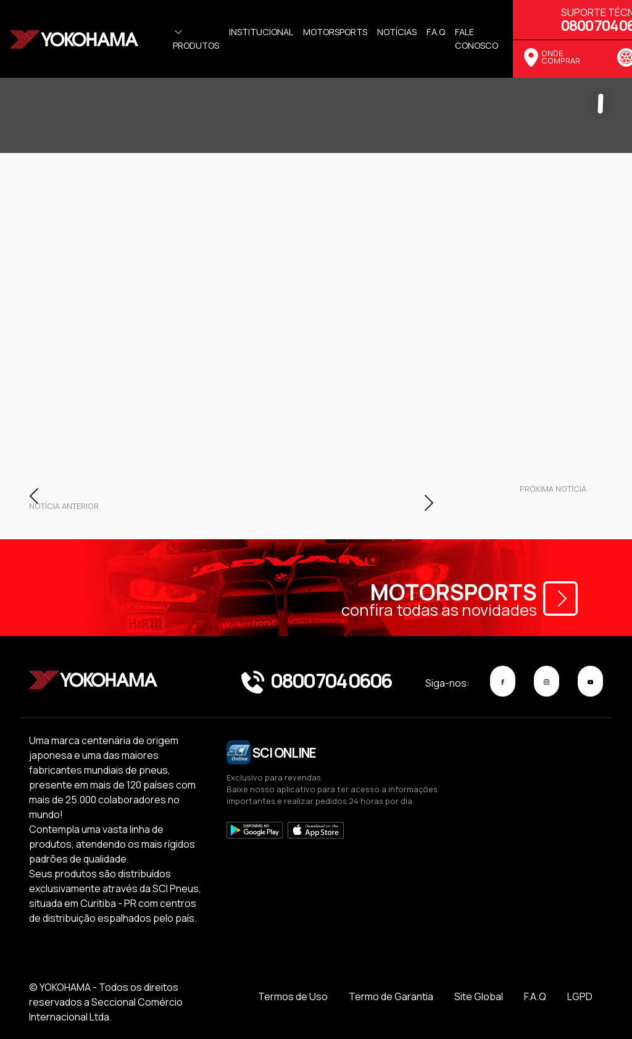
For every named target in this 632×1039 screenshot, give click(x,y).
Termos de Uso (293, 996)
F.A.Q (535, 996)
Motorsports (335, 32)
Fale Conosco (476, 38)
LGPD (579, 996)
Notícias (397, 32)
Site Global (478, 996)
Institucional (261, 32)
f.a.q (435, 32)
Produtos (196, 39)
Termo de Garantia (391, 996)
